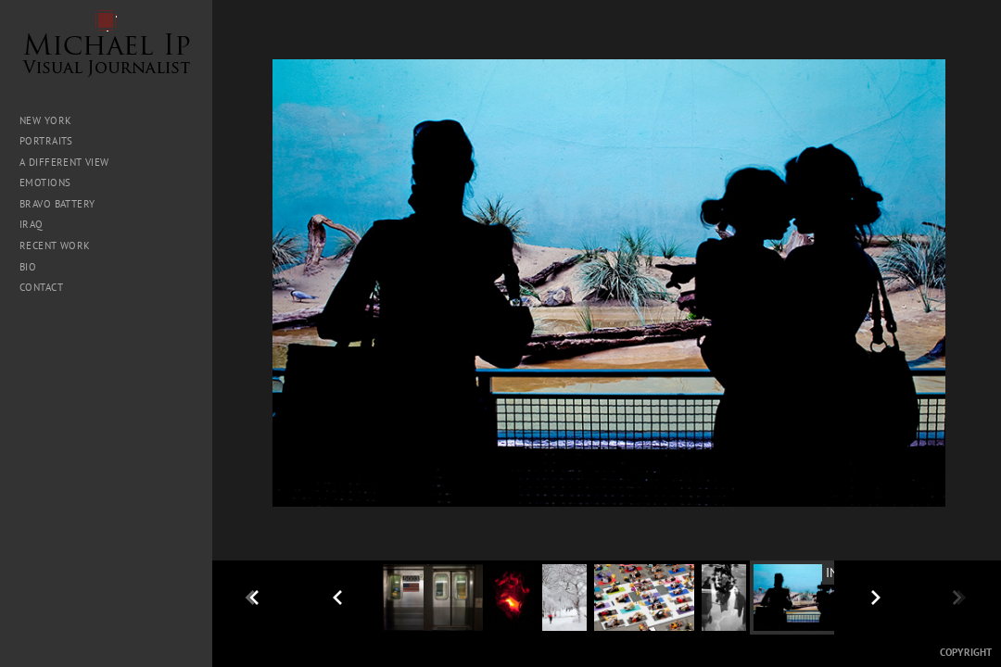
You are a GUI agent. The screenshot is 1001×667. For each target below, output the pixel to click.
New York (45, 120)
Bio (27, 266)
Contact (41, 287)
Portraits (46, 140)
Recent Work (55, 245)
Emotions (44, 182)
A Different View (64, 162)
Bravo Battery (57, 203)
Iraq (38, 224)
